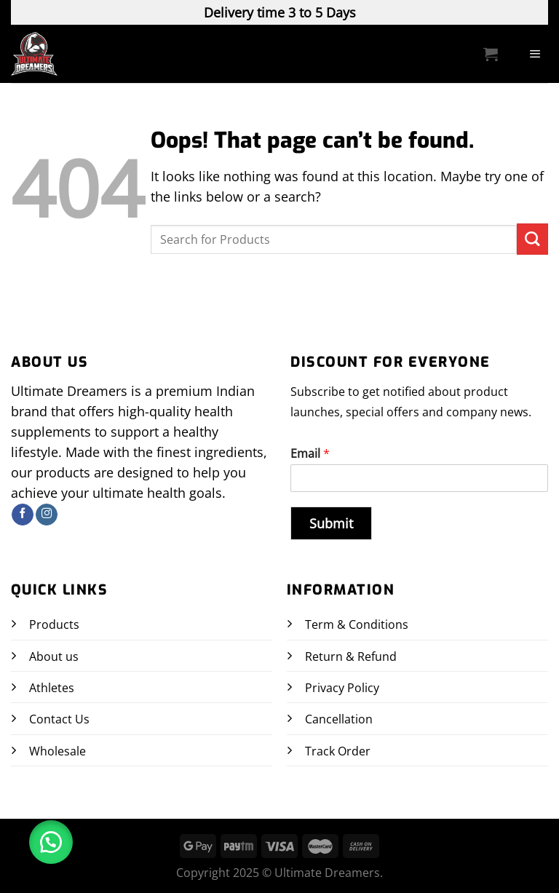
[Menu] (535, 54)
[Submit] (532, 239)
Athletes (51, 688)
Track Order (337, 751)
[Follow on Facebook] (22, 515)
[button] (51, 842)
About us (54, 656)
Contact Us (59, 719)
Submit (331, 523)
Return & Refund (351, 656)
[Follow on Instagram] (47, 515)
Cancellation (339, 719)
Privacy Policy (342, 688)
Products (54, 624)
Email (310, 453)
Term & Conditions (356, 624)
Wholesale (57, 751)
